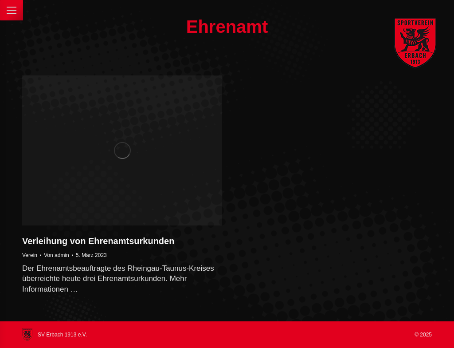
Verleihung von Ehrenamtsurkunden (98, 241)
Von (56, 255)
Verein (29, 255)
